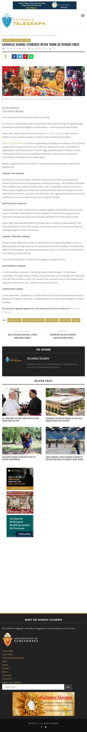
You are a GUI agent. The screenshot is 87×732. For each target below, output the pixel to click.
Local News (18, 40)
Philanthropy (65, 320)
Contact (5, 668)
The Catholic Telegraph (15, 48)
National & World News (13, 657)
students (76, 320)
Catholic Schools (14, 320)
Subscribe (6, 675)
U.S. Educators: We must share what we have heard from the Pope (20, 419)
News (28, 40)
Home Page (13, 35)
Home (4, 35)
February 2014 (52, 320)
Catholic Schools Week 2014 (33, 320)
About (5, 671)
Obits (4, 661)
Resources (7, 678)
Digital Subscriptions (11, 682)
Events (5, 664)
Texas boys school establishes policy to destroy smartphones (19, 458)
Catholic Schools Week (13, 143)
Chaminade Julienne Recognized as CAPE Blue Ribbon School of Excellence (64, 419)
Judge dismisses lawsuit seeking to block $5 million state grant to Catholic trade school (65, 458)
